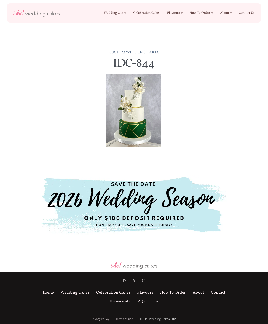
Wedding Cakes (115, 13)
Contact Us (247, 13)
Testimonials (120, 301)
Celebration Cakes (146, 13)
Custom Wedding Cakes (134, 52)
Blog (154, 301)
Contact (218, 293)
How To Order (201, 13)
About (226, 13)
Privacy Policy (100, 319)
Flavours (175, 13)
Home (48, 293)
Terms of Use (124, 319)
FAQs (140, 301)
